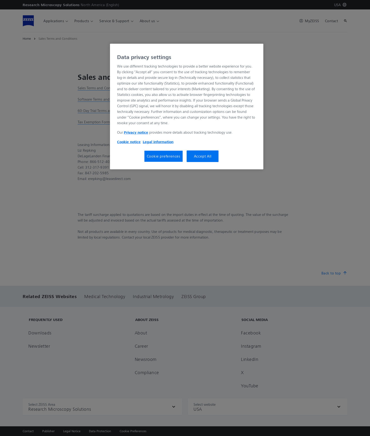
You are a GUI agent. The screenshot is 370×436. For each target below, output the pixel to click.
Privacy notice (136, 132)
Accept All (202, 156)
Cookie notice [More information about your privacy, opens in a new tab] (129, 141)
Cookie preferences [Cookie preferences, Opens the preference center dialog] (163, 156)
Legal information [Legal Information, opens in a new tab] (158, 141)
